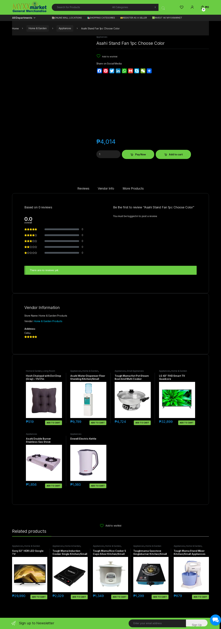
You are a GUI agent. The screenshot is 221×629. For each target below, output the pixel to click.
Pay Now (140, 154)
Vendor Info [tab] (106, 188)
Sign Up (197, 624)
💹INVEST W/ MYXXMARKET (167, 17)
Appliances (65, 28)
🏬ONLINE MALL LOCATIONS (67, 17)
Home (15, 28)
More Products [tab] (133, 188)
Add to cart (176, 154)
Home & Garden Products (48, 321)
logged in (132, 216)
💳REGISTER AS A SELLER (133, 17)
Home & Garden (37, 28)
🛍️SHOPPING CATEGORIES (101, 17)
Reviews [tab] (83, 188)
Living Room (49, 371)
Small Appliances (135, 371)
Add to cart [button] (53, 422)
